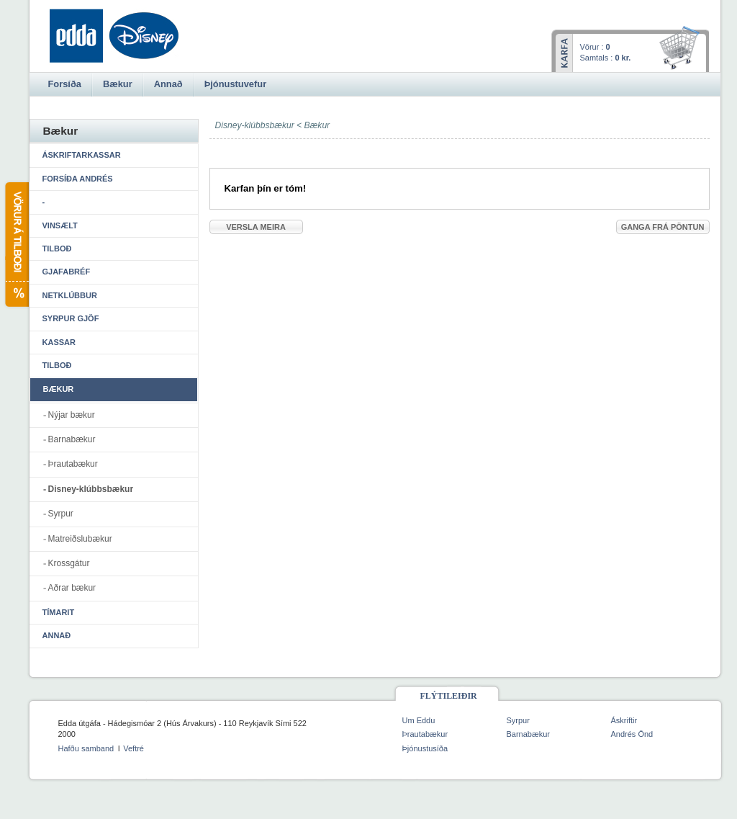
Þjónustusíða (425, 748)
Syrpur (60, 514)
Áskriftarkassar (81, 155)
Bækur (317, 125)
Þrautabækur (73, 464)
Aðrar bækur (72, 588)
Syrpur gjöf (70, 318)
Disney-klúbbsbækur (91, 489)
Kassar (59, 342)
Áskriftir (624, 720)
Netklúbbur (69, 295)
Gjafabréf (66, 271)
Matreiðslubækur (80, 539)
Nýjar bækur (71, 415)
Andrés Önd (632, 734)
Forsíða (64, 84)
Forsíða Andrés (77, 178)
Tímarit (58, 612)
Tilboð (57, 248)
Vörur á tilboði (16, 244)
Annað (56, 635)
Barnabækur (72, 439)
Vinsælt (60, 225)
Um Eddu (418, 720)
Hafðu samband (86, 748)
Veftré (133, 748)
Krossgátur (69, 563)
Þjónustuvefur (235, 84)
